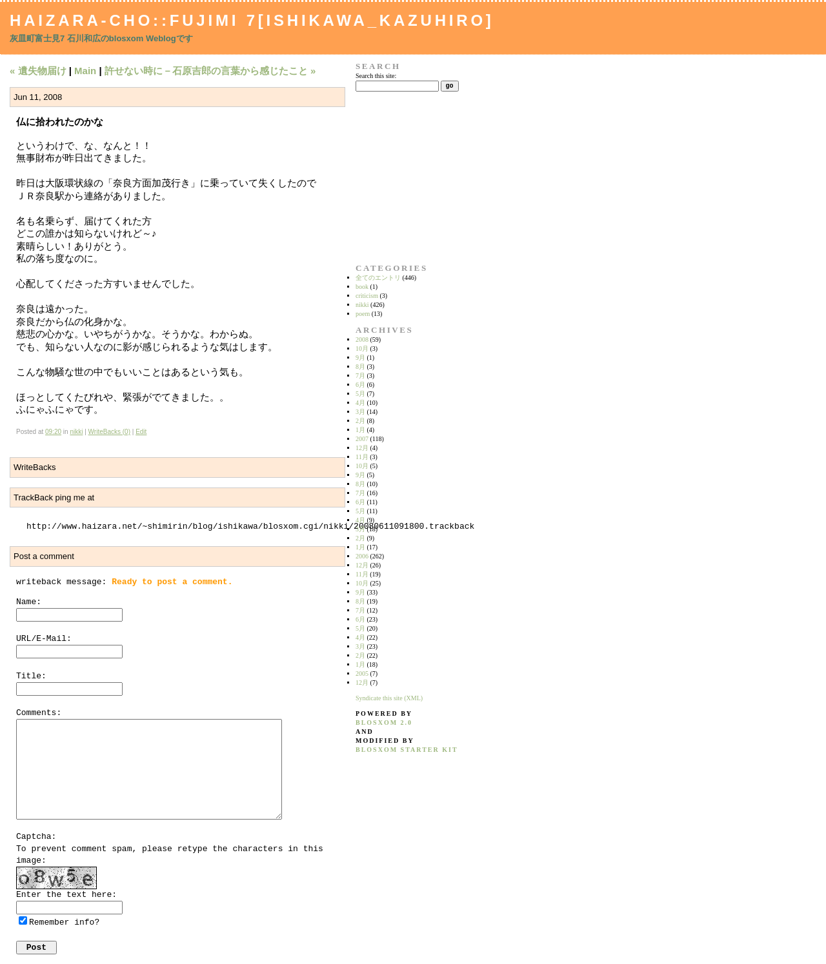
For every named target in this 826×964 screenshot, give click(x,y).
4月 (360, 402)
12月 (362, 447)
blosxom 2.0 (384, 722)
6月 (360, 384)
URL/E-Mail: (44, 639)
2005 (362, 673)
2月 (360, 420)
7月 (360, 375)
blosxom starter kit (407, 749)
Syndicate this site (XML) (389, 698)
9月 (360, 357)
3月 (360, 411)
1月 (360, 429)
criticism (367, 295)
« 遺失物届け (38, 70)
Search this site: (376, 75)
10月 (362, 348)
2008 (362, 339)
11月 (362, 456)
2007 (362, 438)
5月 (360, 393)
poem (363, 313)
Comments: (38, 713)
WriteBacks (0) (109, 431)
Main (85, 70)
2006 (362, 556)
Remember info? (64, 922)
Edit (141, 431)
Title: (31, 676)
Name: (28, 602)
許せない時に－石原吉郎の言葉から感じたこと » (210, 70)
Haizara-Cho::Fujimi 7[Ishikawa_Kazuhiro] (252, 20)
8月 (360, 366)
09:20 (53, 431)
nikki (76, 431)
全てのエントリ (378, 277)
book (362, 286)
